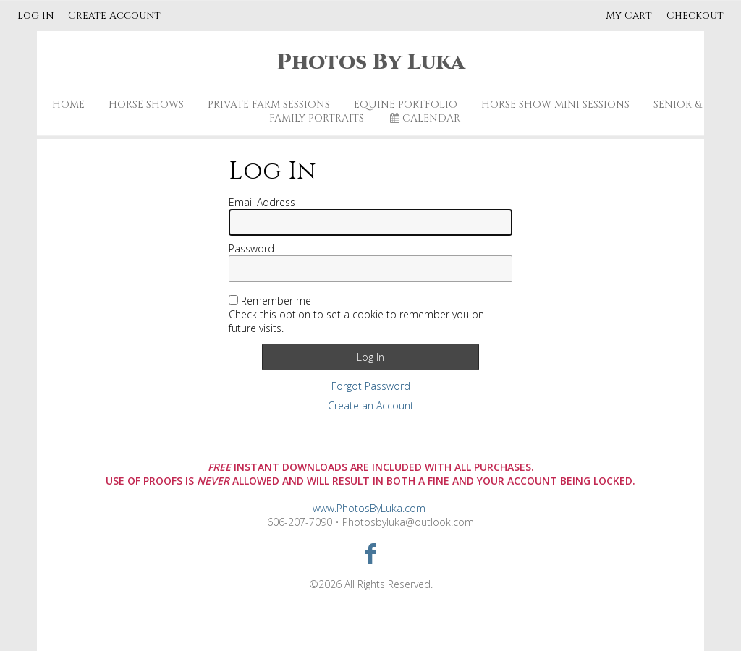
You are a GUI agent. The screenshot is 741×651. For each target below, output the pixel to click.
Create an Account (371, 405)
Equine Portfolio (405, 104)
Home (68, 104)
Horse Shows (146, 104)
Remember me (276, 300)
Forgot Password (370, 386)
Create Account (114, 15)
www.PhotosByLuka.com (369, 508)
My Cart (630, 15)
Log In (35, 15)
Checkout (695, 15)
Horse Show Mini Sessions (555, 104)
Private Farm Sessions (269, 104)
